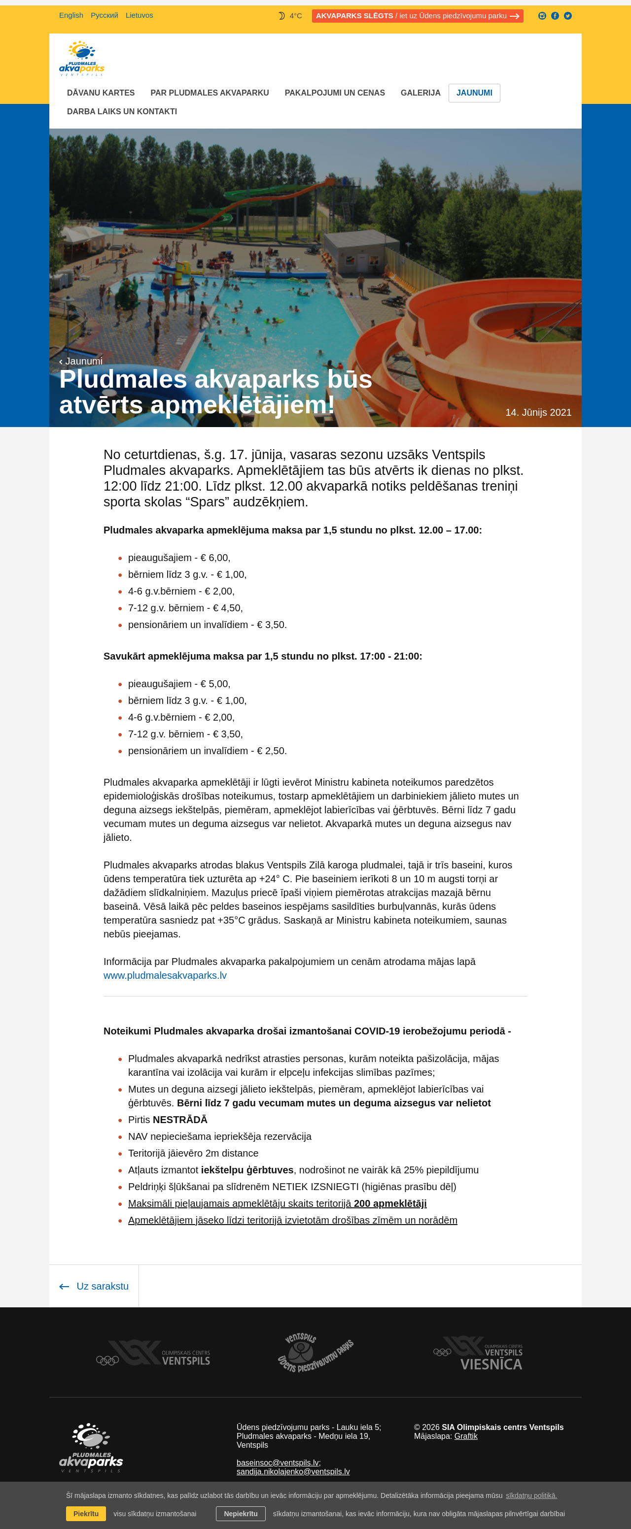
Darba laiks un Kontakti (122, 111)
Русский (104, 15)
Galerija (421, 93)
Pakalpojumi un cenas (335, 93)
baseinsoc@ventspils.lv (278, 1463)
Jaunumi (474, 93)
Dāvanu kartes (101, 93)
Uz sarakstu (94, 1286)
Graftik (466, 1436)
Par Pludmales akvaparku (209, 93)
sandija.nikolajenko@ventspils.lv (293, 1471)
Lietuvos (139, 15)
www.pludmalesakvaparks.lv (165, 975)
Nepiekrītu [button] (240, 1514)
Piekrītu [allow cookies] (86, 1514)
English (71, 15)
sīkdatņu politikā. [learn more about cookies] (531, 1495)
